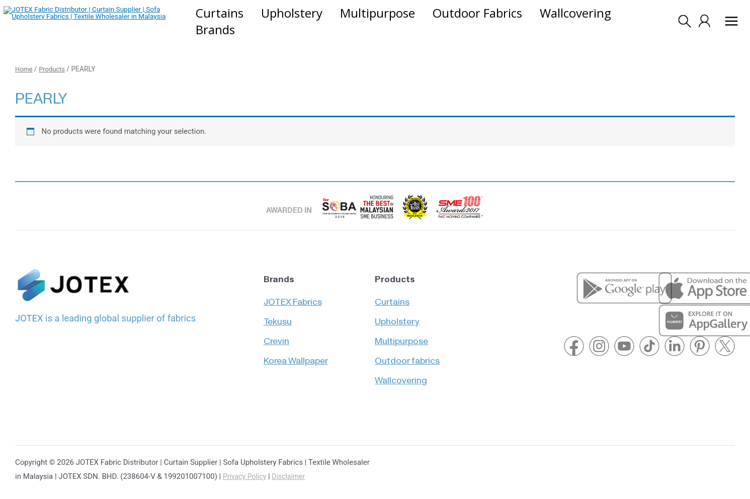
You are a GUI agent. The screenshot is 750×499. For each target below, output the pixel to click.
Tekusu (278, 314)
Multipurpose (401, 335)
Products (54, 70)
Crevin (276, 335)
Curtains (392, 294)
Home (24, 70)
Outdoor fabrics (407, 356)
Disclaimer (292, 477)
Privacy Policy (246, 477)
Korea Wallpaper (296, 356)
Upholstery (397, 314)
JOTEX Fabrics (293, 294)
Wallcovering (401, 376)
